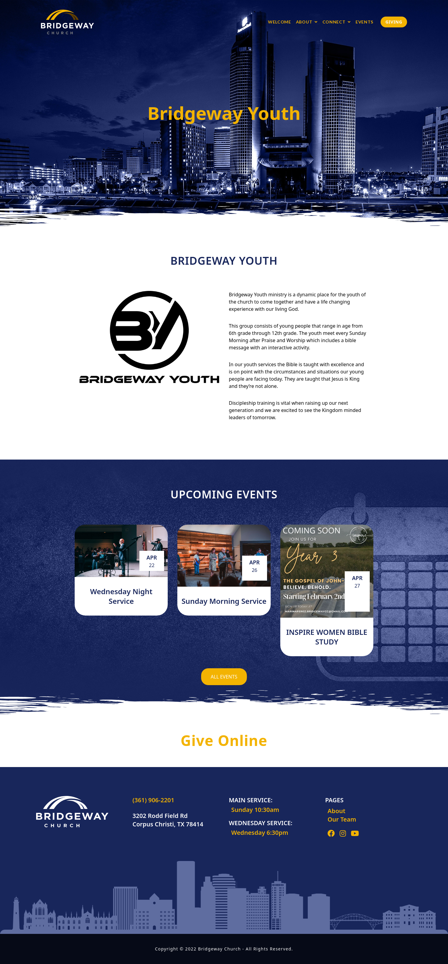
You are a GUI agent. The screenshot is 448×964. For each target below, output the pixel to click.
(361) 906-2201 (153, 800)
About (336, 811)
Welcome (279, 21)
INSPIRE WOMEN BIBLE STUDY (326, 637)
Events (364, 21)
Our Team (342, 819)
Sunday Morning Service (224, 601)
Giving (393, 22)
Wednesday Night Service (121, 596)
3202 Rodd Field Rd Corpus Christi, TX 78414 (167, 820)
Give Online (224, 740)
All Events (224, 676)
